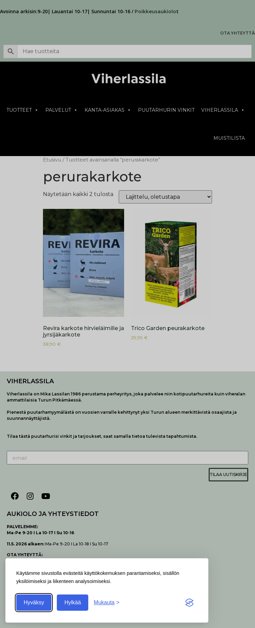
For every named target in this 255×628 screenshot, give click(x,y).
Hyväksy (34, 602)
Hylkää (72, 602)
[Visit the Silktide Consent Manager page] (189, 602)
